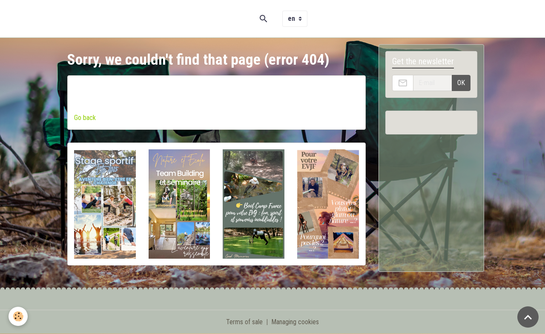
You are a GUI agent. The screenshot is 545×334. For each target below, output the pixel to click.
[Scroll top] (528, 317)
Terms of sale (244, 322)
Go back (85, 118)
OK (461, 83)
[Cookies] (18, 316)
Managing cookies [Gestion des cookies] (295, 322)
